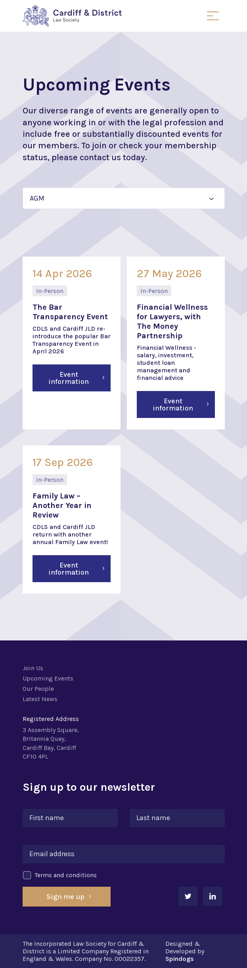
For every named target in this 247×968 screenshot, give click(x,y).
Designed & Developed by (184, 951)
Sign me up (65, 896)
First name (41, 803)
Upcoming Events (48, 678)
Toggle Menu (213, 15)
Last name (147, 803)
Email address (46, 839)
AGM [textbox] (37, 198)
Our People (38, 688)
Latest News (40, 699)
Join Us (33, 668)
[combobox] (124, 198)
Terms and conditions (60, 875)
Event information (68, 378)
